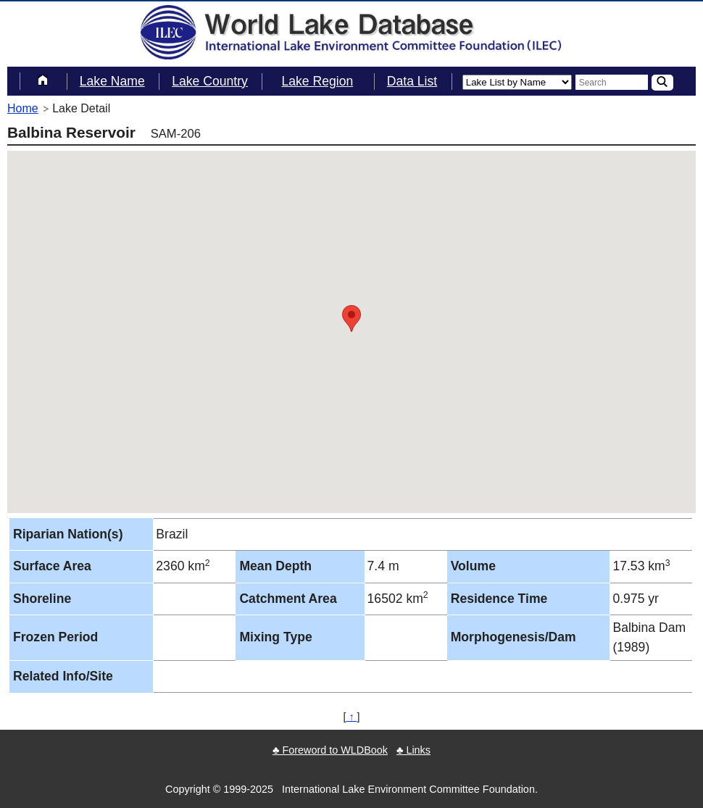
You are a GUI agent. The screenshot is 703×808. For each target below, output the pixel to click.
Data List (412, 81)
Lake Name (112, 81)
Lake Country (210, 81)
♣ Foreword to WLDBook (330, 750)
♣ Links (413, 750)
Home (22, 108)
